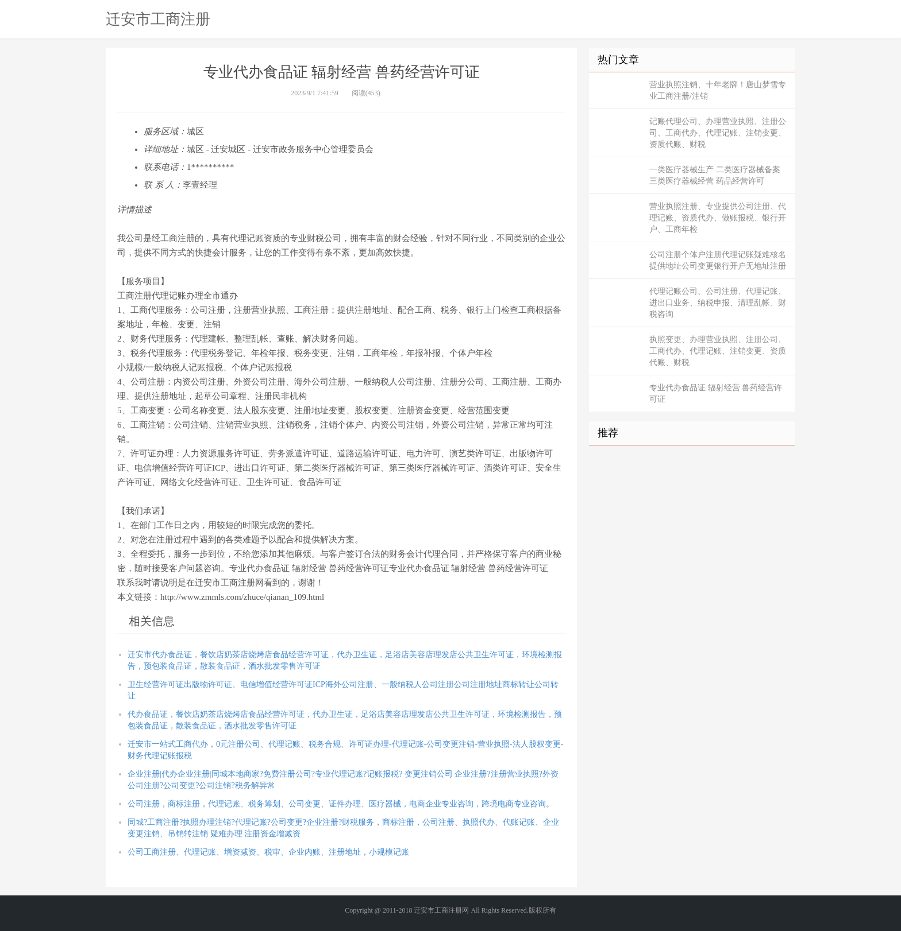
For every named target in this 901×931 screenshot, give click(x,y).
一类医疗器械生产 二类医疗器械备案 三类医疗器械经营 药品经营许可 (714, 175)
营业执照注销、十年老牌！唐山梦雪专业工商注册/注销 (717, 90)
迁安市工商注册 (158, 19)
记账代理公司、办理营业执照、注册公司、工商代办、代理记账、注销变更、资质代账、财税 (717, 133)
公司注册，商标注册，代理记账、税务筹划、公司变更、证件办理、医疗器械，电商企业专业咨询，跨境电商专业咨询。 (341, 804)
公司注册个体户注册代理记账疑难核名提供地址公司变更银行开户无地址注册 (717, 260)
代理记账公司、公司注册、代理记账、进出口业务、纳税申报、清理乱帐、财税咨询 (717, 303)
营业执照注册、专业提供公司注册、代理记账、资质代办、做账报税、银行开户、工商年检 (717, 218)
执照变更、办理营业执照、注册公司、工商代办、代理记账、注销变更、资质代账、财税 (717, 351)
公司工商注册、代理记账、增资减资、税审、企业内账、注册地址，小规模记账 (268, 852)
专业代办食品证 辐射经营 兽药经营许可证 (715, 393)
